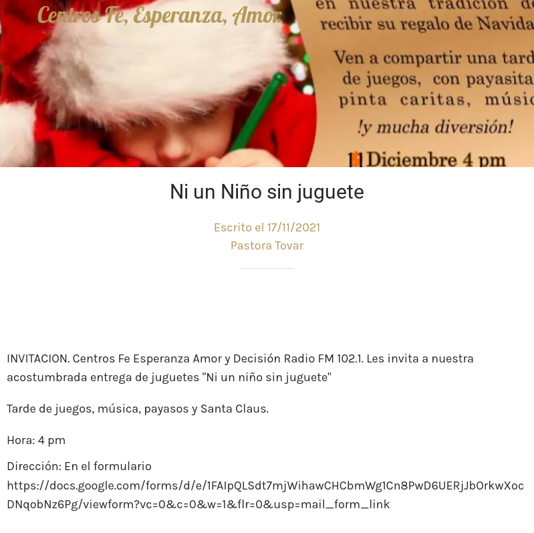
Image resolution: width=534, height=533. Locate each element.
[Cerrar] (19, 19)
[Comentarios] (511, 309)
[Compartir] (479, 309)
